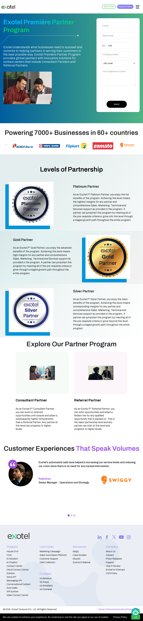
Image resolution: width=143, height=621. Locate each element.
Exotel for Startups (115, 569)
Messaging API (14, 580)
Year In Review (113, 566)
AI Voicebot (12, 559)
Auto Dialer (12, 588)
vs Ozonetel (46, 589)
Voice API (11, 577)
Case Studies (79, 555)
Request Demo (125, 7)
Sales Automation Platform (53, 555)
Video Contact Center (17, 595)
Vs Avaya (44, 582)
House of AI (12, 551)
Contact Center (14, 566)
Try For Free (109, 7)
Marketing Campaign (50, 551)
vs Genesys (46, 578)
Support (110, 562)
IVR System (12, 591)
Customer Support (49, 559)
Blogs (76, 551)
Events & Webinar (81, 562)
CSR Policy (111, 573)
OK (135, 617)
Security (120, 609)
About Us (110, 551)
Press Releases (114, 559)
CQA (9, 555)
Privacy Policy (120, 617)
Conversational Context (18, 584)
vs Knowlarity (46, 585)
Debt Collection (47, 562)
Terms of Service (106, 609)
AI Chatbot (12, 562)
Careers (110, 555)
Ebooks (76, 559)
